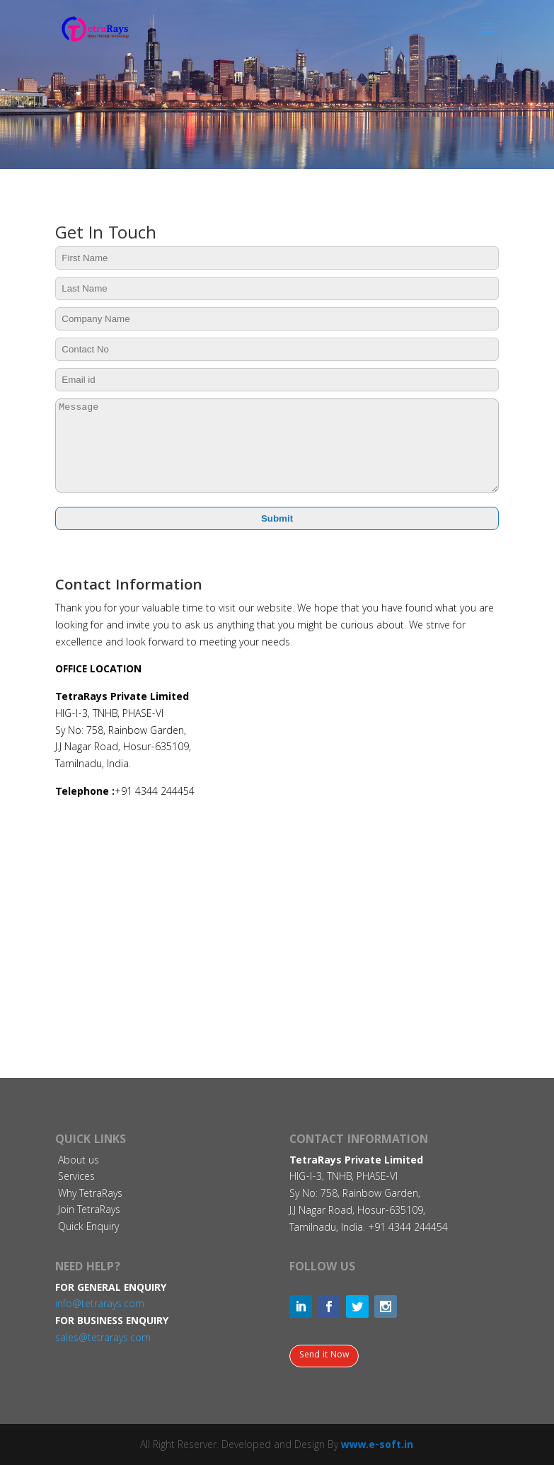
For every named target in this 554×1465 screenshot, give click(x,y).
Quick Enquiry (88, 1227)
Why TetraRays (90, 1194)
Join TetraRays (89, 1210)
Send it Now (324, 1355)
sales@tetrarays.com (103, 1339)
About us (78, 1161)
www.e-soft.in (377, 1445)
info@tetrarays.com (99, 1305)
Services (76, 1177)
